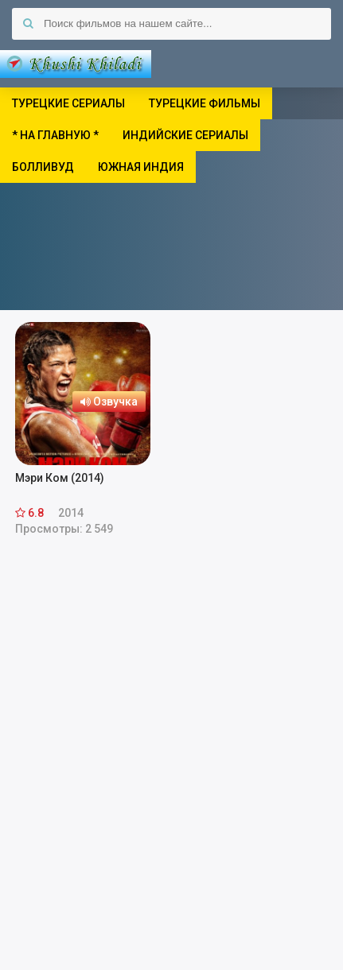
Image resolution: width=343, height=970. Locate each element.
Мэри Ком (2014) (59, 477)
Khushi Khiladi (75, 63)
